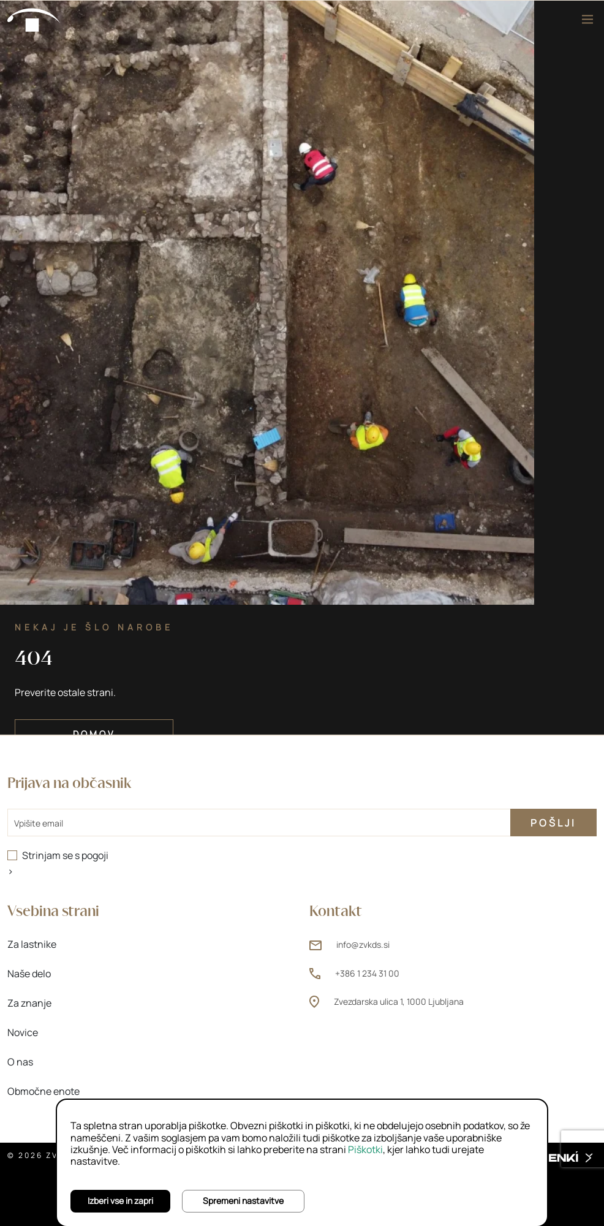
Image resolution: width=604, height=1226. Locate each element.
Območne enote (43, 1091)
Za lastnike (31, 944)
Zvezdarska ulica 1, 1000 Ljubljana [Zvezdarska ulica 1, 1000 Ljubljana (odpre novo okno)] (399, 1001)
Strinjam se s (65, 855)
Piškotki (365, 1149)
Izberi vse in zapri (120, 1200)
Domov (94, 734)
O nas (20, 1062)
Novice (22, 1032)
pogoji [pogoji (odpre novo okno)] (94, 855)
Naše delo (29, 973)
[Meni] (587, 19)
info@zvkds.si (363, 944)
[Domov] (34, 19)
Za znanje (29, 1003)
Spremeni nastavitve (243, 1200)
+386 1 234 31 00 (367, 973)
